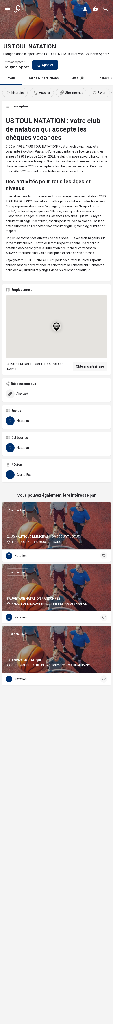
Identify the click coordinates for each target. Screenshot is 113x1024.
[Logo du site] (18, 9)
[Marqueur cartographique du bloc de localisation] (56, 326)
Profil (11, 78)
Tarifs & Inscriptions (43, 78)
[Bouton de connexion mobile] (85, 9)
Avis (78, 78)
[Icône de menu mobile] (7, 9)
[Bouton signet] (103, 555)
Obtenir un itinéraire (90, 366)
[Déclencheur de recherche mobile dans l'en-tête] (106, 9)
